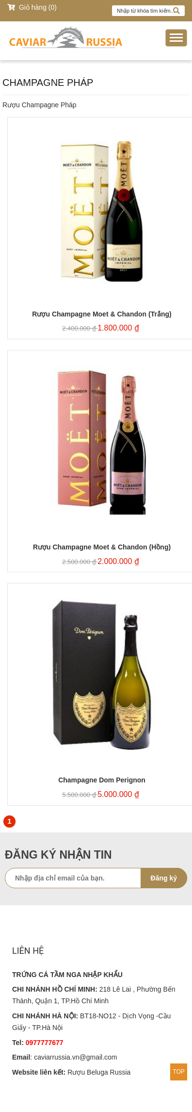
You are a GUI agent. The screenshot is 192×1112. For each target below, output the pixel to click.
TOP (178, 1071)
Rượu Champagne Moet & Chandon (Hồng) (102, 547)
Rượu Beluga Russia (98, 1072)
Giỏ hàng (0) (32, 7)
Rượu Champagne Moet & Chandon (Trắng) (101, 314)
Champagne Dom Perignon (101, 780)
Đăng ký (164, 878)
